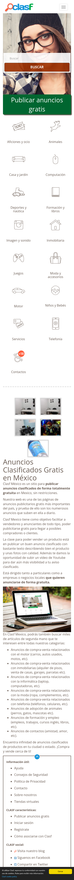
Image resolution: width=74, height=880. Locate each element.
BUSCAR (37, 67)
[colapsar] (63, 7)
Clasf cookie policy (9, 876)
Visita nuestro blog (29, 851)
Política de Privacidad (29, 781)
